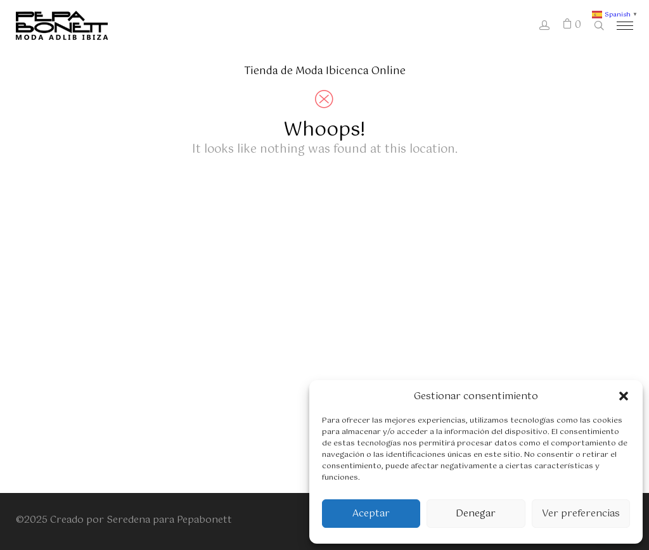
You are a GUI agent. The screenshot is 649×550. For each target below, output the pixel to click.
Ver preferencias (581, 513)
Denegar (476, 513)
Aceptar (371, 513)
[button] (623, 396)
